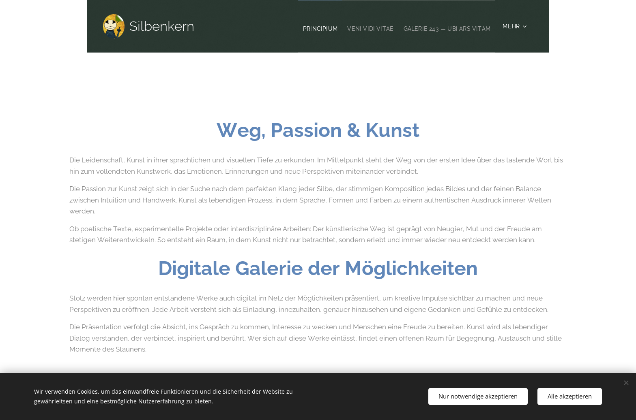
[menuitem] (298, 26)
